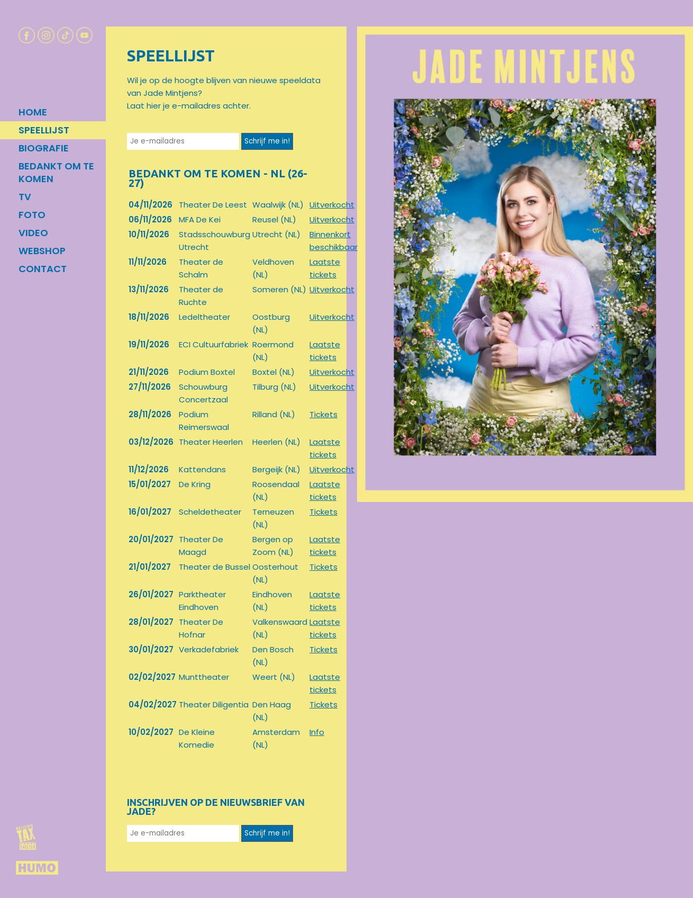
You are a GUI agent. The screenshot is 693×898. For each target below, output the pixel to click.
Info (316, 732)
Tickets (323, 414)
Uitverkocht (331, 204)
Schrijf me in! (267, 141)
